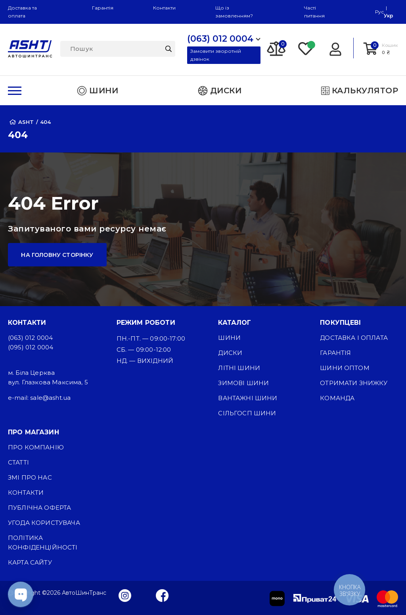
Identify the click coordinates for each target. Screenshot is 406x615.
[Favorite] (306, 48)
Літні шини (239, 368)
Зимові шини (243, 383)
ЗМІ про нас (30, 477)
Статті (18, 462)
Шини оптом (345, 368)
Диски (230, 353)
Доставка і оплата (354, 337)
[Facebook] (162, 595)
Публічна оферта (39, 507)
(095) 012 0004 (30, 347)
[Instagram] (125, 595)
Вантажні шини (247, 398)
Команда (337, 398)
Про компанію (36, 447)
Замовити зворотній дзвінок (215, 55)
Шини (229, 337)
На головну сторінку (57, 254)
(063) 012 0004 (30, 337)
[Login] (335, 48)
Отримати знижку (353, 383)
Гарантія (102, 8)
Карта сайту (30, 562)
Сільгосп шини (247, 413)
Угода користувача (44, 522)
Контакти (164, 8)
